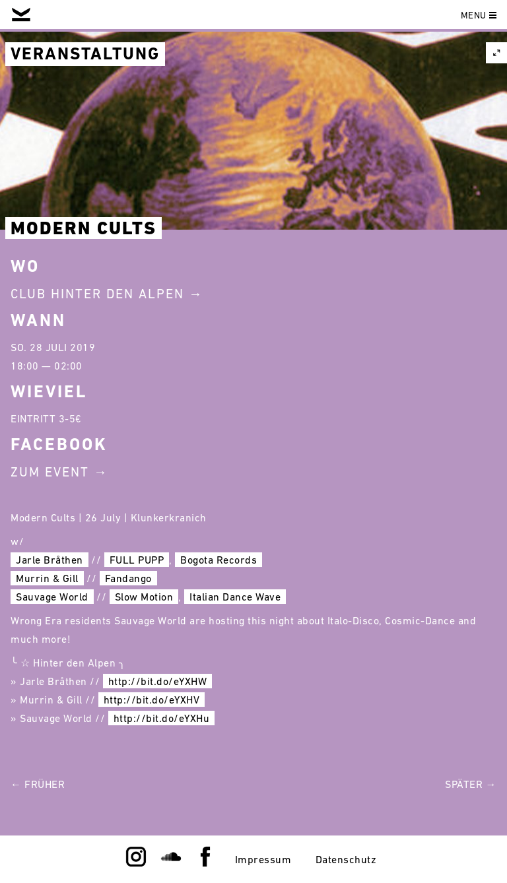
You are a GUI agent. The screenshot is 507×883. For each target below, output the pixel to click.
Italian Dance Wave (235, 597)
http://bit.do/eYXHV (152, 699)
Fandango (128, 578)
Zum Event (50, 472)
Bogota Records (218, 560)
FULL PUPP (137, 560)
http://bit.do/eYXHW (157, 681)
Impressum (263, 859)
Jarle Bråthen (49, 560)
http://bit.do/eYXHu (162, 718)
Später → (470, 784)
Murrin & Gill (47, 578)
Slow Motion (144, 597)
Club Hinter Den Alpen (97, 293)
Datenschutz (346, 859)
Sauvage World (52, 597)
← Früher (38, 784)
